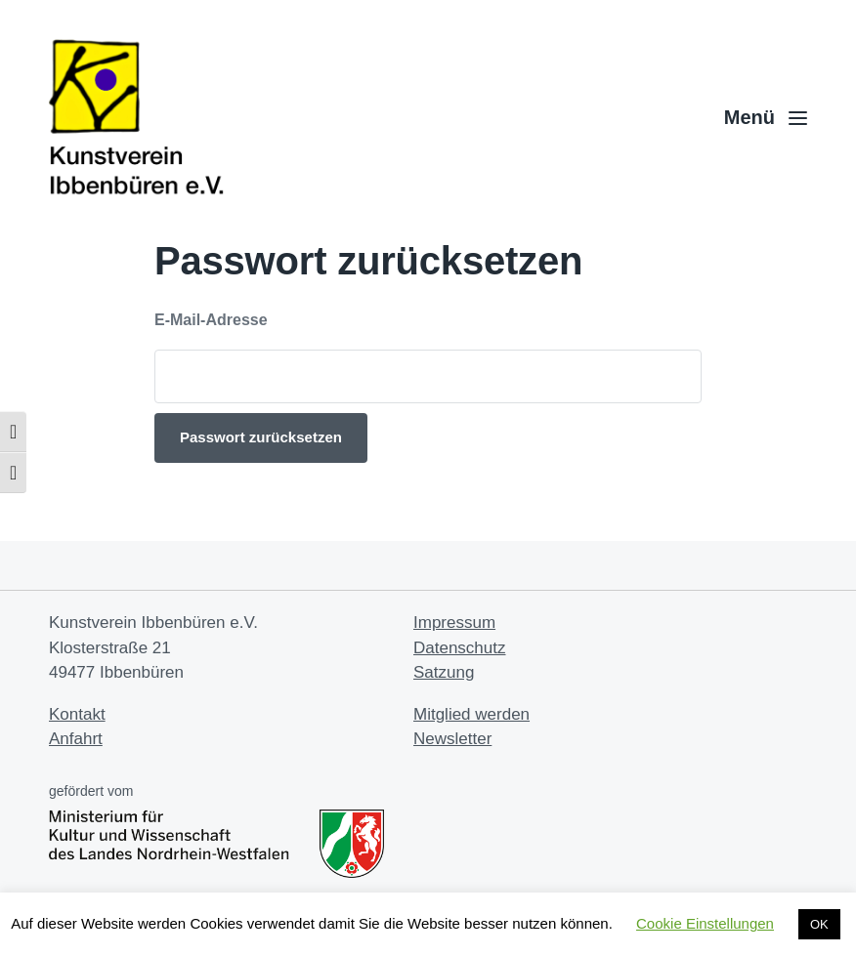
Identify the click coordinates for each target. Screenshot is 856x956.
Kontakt (77, 714)
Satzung (443, 672)
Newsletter (452, 738)
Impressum (454, 622)
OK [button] (819, 924)
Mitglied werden (471, 714)
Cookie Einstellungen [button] (705, 923)
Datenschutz (459, 648)
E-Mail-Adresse (211, 320)
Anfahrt (76, 738)
